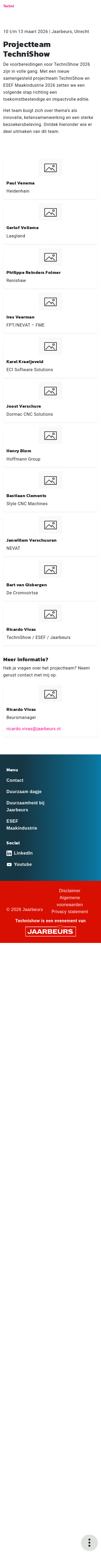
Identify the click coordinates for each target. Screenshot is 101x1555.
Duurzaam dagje (24, 791)
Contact (14, 780)
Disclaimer (70, 890)
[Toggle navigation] (93, 7)
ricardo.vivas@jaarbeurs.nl (33, 728)
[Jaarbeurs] (50, 931)
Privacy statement (69, 911)
